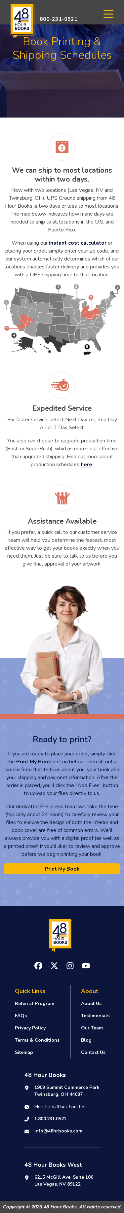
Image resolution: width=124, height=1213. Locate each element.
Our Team (92, 1028)
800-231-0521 (58, 19)
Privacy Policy (30, 1028)
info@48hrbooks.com (58, 1131)
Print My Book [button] (62, 869)
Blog (86, 1040)
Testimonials (95, 1016)
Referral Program (34, 1003)
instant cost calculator (77, 243)
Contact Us (93, 1052)
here (86, 464)
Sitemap (24, 1052)
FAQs (21, 1016)
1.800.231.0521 (50, 1119)
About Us (91, 1003)
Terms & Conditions (37, 1040)
